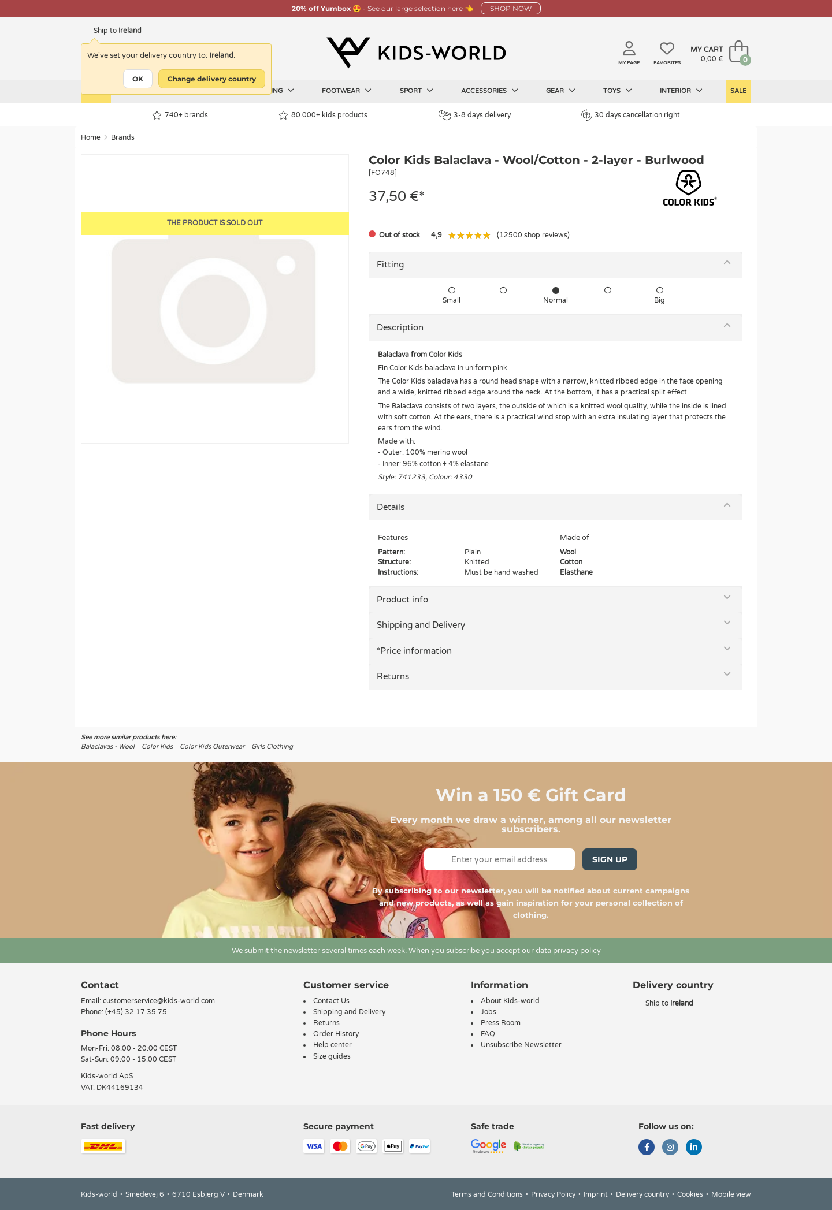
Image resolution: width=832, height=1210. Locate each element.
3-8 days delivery (475, 115)
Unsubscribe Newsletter (521, 1045)
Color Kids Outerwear (212, 746)
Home (91, 137)
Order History (336, 1034)
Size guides (332, 1056)
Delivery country (642, 1194)
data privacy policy (568, 950)
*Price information (414, 651)
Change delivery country (212, 79)
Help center (332, 1045)
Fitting (390, 264)
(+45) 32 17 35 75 (136, 1012)
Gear (560, 91)
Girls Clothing (272, 746)
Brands (123, 137)
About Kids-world (510, 1001)
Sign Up (609, 859)
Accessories (489, 91)
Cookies (690, 1194)
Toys (617, 91)
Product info (402, 599)
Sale (738, 91)
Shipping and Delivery (421, 625)
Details (390, 507)
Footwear (347, 91)
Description (400, 327)
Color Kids (157, 746)
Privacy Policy (553, 1194)
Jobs (488, 1012)
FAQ (488, 1034)
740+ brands (180, 115)
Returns (393, 676)
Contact (100, 985)
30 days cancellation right (630, 115)
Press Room (501, 1023)
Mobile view (731, 1194)
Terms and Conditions (487, 1194)
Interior (681, 91)
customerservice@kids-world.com (159, 1001)
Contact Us (331, 1001)
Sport (416, 91)
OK (137, 79)
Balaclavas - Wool (108, 746)
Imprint (596, 1194)
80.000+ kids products (322, 115)
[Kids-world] (416, 52)
